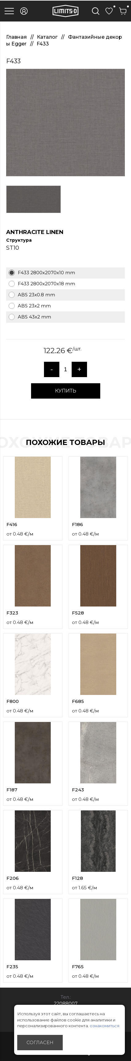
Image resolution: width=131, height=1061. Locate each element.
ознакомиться (104, 1025)
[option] (65, 122)
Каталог (48, 37)
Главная (17, 37)
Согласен (40, 1042)
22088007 (65, 1003)
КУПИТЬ (65, 391)
